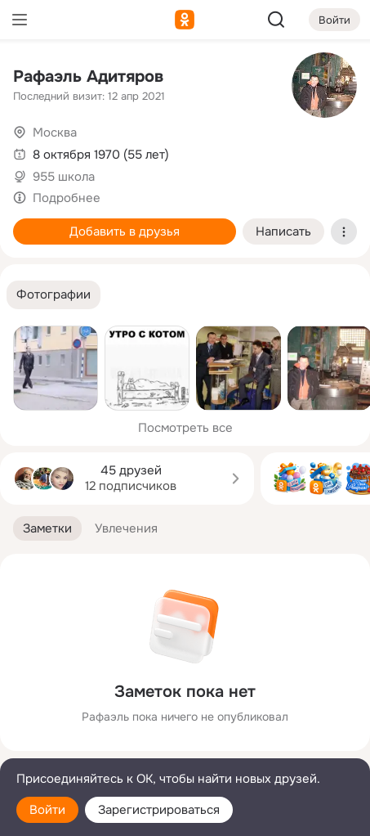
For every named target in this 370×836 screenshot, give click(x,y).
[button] (53, 295)
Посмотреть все (185, 428)
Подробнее (66, 198)
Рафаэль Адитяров (88, 76)
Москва (55, 132)
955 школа (64, 177)
